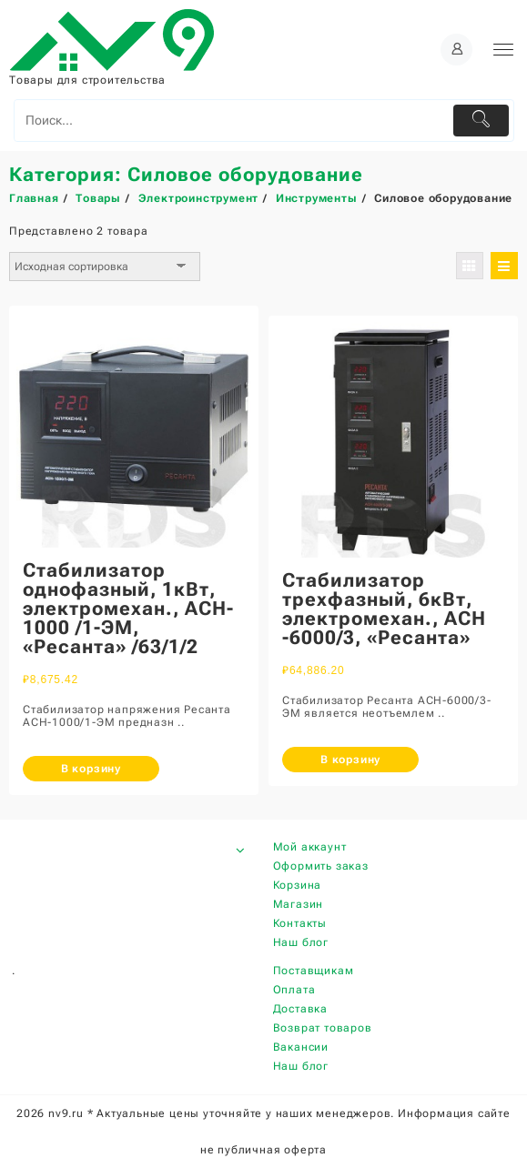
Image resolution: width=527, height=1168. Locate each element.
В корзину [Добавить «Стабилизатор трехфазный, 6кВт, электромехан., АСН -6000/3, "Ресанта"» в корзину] (350, 759)
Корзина (297, 885)
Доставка (300, 1008)
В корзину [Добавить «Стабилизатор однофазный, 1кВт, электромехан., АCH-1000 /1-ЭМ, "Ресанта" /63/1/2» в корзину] (91, 768)
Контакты (300, 923)
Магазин (298, 904)
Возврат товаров (322, 1028)
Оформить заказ (321, 866)
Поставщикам (313, 970)
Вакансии (301, 1047)
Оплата (294, 989)
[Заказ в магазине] (104, 266)
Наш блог (301, 942)
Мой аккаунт (310, 847)
